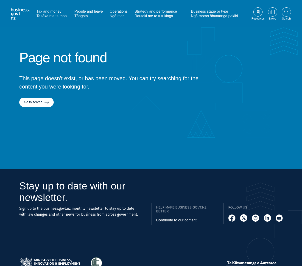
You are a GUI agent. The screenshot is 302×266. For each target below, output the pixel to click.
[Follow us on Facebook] (231, 218)
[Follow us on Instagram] (255, 218)
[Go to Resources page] (258, 13)
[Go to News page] (272, 13)
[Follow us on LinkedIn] (267, 218)
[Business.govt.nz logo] (20, 13)
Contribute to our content (176, 220)
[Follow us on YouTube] (279, 218)
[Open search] (286, 13)
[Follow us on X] (243, 218)
